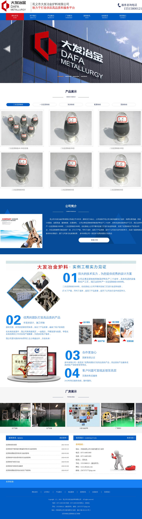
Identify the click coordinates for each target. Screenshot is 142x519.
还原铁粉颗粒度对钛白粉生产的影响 (18, 470)
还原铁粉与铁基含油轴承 (14, 466)
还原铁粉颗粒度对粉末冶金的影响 (17, 453)
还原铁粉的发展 (11, 445)
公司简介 (47, 492)
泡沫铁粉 (71, 104)
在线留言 (105, 17)
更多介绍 (94, 240)
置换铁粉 (124, 104)
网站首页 (15, 17)
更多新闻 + (63, 438)
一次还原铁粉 (45, 104)
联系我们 (123, 17)
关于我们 (33, 17)
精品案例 (71, 492)
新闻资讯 (87, 17)
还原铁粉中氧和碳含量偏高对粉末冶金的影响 (21, 449)
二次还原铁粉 (18, 104)
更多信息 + (131, 438)
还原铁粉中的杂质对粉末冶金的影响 (18, 457)
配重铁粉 (97, 104)
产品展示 (51, 17)
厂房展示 (69, 17)
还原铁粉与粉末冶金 (13, 462)
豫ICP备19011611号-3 (83, 510)
